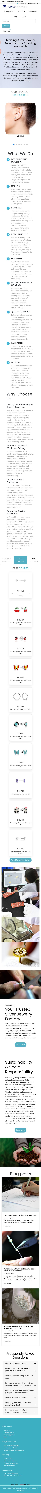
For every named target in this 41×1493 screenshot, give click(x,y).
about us (7, 1430)
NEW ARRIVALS (34, 560)
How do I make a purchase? (16, 1398)
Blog (15, 16)
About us (21, 11)
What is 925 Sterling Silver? (15, 1363)
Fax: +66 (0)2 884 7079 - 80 (12, 1475)
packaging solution (10, 1448)
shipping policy (9, 1435)
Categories (8, 11)
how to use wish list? (11, 1463)
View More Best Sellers (21, 860)
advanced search (10, 1461)
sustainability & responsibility (14, 1450)
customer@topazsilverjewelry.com (28, 3)
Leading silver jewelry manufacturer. (12, 1)
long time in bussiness (11, 1445)
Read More (20, 1045)
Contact (24, 16)
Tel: (5, 1473)
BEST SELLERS (20, 560)
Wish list (7, 30)
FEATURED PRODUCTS (6, 560)
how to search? (9, 1466)
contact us (8, 1458)
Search (6, 26)
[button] (37, 118)
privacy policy (9, 1432)
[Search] (19, 21)
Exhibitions (32, 11)
